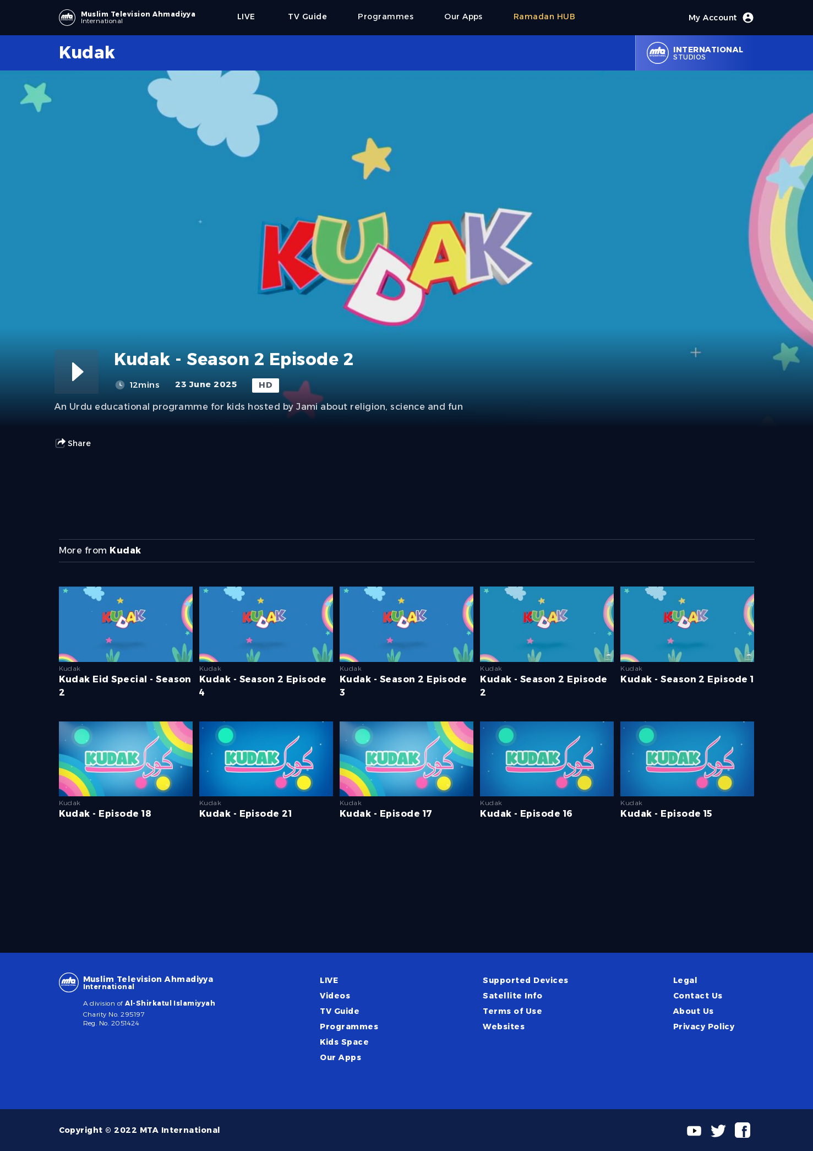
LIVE (329, 980)
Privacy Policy (704, 1026)
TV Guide (339, 1011)
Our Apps (340, 1057)
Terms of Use (512, 1011)
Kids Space (344, 1042)
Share (72, 443)
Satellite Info (512, 996)
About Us (693, 1011)
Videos (335, 996)
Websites (504, 1026)
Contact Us (698, 996)
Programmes (349, 1026)
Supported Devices (525, 980)
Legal (685, 980)
